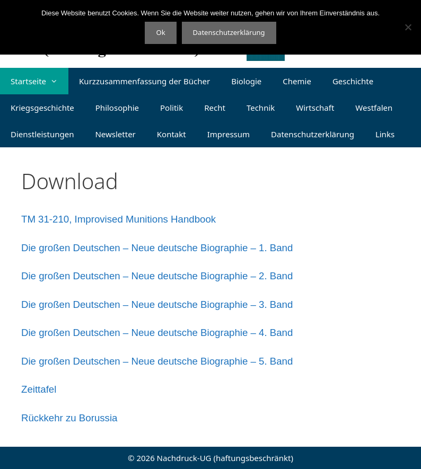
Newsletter (115, 134)
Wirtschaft (315, 107)
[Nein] (407, 27)
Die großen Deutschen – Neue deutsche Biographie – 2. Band (157, 275)
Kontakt (171, 134)
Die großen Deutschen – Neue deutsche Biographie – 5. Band (157, 361)
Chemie (297, 81)
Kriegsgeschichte (42, 107)
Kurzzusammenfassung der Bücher (144, 81)
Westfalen (373, 107)
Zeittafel (38, 389)
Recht (214, 107)
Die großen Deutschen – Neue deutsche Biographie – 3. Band (157, 304)
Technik (261, 107)
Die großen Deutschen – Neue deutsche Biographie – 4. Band (157, 332)
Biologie (246, 81)
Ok (160, 32)
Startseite (39, 81)
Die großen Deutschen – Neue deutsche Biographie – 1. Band (157, 247)
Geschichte (352, 81)
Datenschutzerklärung (312, 134)
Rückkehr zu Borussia (69, 417)
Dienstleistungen (42, 134)
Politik (171, 107)
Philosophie (117, 107)
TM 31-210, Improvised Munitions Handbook (118, 219)
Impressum (228, 134)
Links (384, 134)
